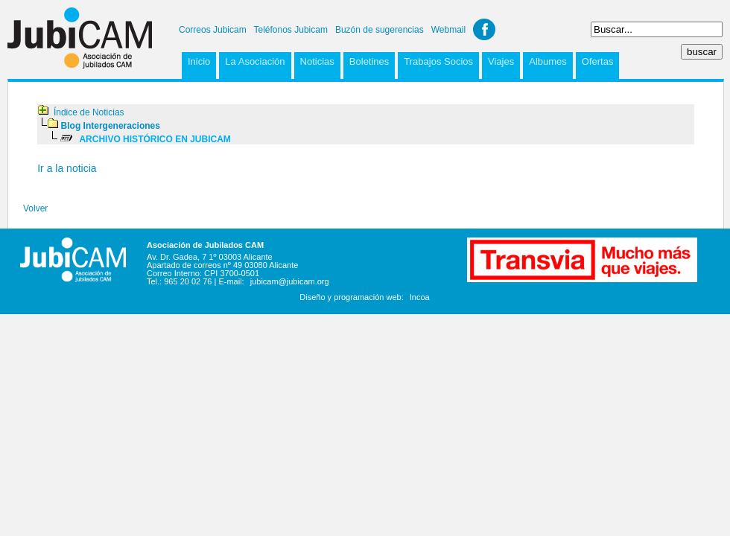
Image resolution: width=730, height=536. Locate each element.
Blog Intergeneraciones (110, 126)
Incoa (420, 297)
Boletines (369, 61)
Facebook (484, 29)
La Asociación (255, 61)
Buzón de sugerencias (379, 30)
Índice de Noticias (89, 112)
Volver (35, 208)
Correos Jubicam (213, 30)
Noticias (317, 61)
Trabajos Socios (438, 61)
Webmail (448, 30)
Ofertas (598, 61)
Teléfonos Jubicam (291, 30)
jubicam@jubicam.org (289, 281)
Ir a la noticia (66, 168)
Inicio (199, 61)
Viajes (501, 61)
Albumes (548, 61)
